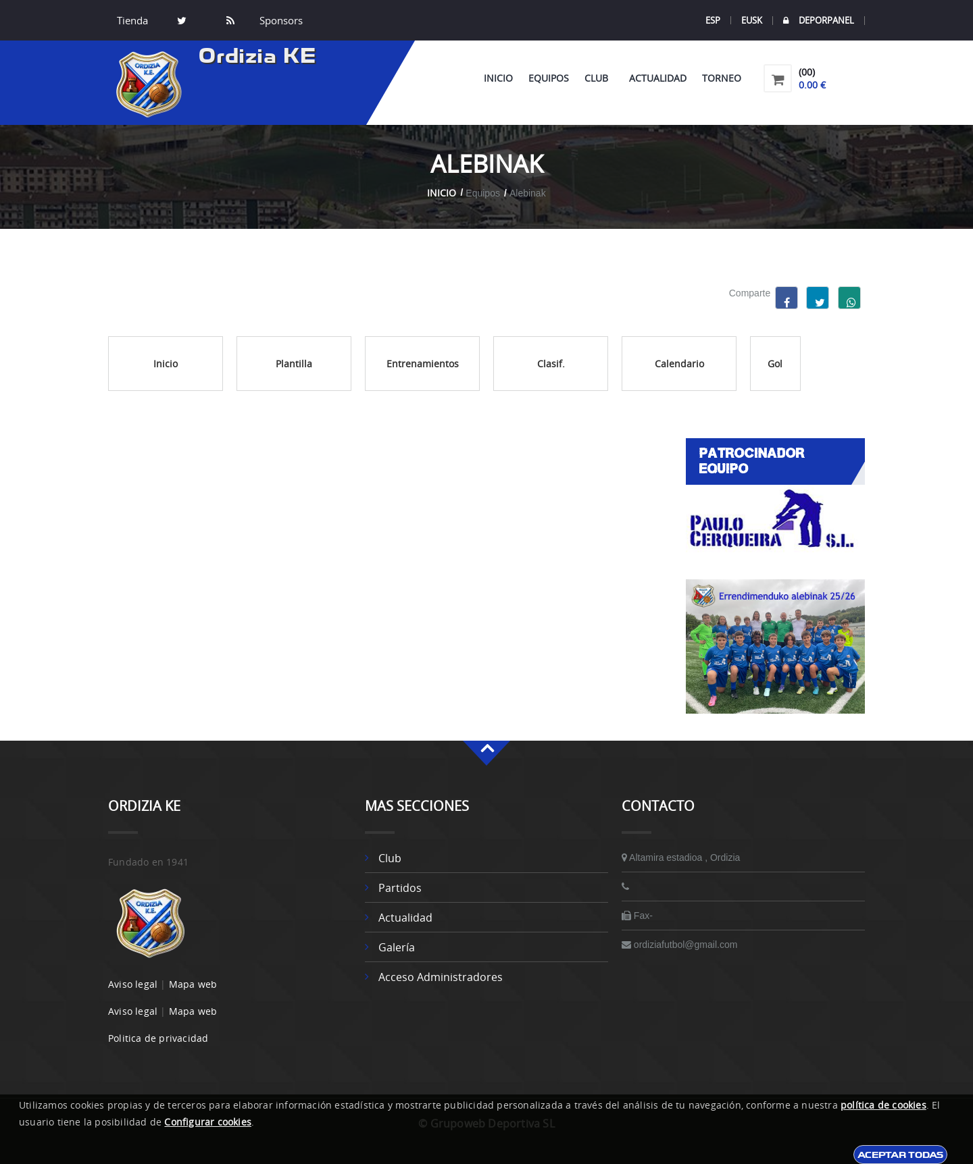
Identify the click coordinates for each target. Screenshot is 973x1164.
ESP (712, 20)
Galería (396, 947)
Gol (775, 363)
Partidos (400, 887)
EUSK (751, 20)
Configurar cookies (207, 1121)
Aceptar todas (900, 1154)
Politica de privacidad (158, 1038)
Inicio (498, 78)
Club (599, 78)
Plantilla (294, 363)
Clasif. (551, 363)
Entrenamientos (422, 363)
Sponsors (279, 20)
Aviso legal (132, 984)
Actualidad (658, 78)
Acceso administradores (440, 977)
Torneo (721, 78)
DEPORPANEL (818, 20)
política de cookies (883, 1105)
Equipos (548, 78)
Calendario (679, 363)
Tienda (132, 20)
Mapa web (193, 984)
